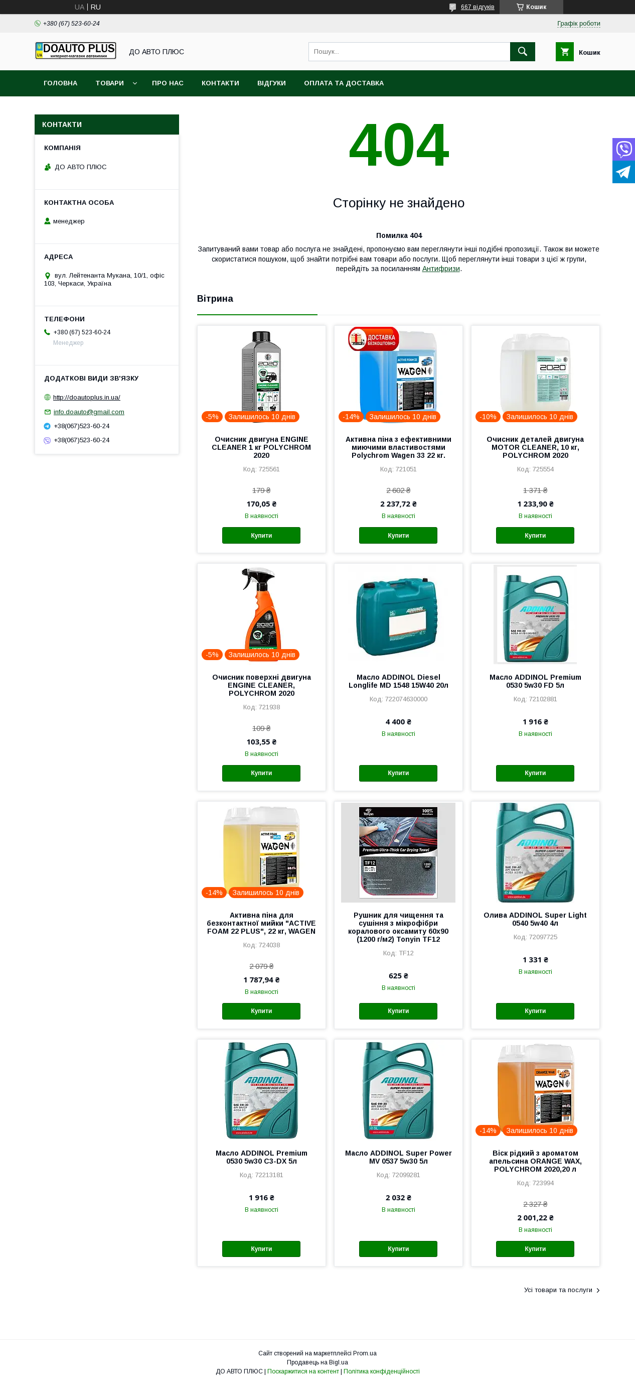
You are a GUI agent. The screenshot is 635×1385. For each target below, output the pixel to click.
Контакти (220, 83)
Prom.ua (365, 1353)
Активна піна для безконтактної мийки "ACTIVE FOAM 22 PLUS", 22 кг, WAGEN (261, 923)
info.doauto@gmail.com (89, 412)
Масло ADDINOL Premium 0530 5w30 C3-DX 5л (261, 1157)
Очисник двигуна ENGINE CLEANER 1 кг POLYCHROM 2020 (261, 447)
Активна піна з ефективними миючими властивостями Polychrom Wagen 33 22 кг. (398, 447)
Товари (109, 83)
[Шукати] (522, 51)
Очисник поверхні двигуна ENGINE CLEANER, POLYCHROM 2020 (261, 685)
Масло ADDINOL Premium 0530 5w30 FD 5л (535, 681)
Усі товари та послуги (558, 1290)
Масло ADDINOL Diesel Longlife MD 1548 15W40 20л (398, 681)
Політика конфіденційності (382, 1371)
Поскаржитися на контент (303, 1371)
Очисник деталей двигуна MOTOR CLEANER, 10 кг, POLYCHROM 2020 (535, 447)
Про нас (168, 83)
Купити (261, 535)
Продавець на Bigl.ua (317, 1362)
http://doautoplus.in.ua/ (86, 397)
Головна (60, 83)
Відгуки (271, 83)
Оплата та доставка (344, 83)
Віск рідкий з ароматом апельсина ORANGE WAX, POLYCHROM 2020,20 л (535, 1161)
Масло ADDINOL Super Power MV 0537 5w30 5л (398, 1157)
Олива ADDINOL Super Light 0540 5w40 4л (535, 919)
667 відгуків (478, 7)
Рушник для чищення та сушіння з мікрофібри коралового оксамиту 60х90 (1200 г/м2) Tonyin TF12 (398, 927)
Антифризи (441, 269)
